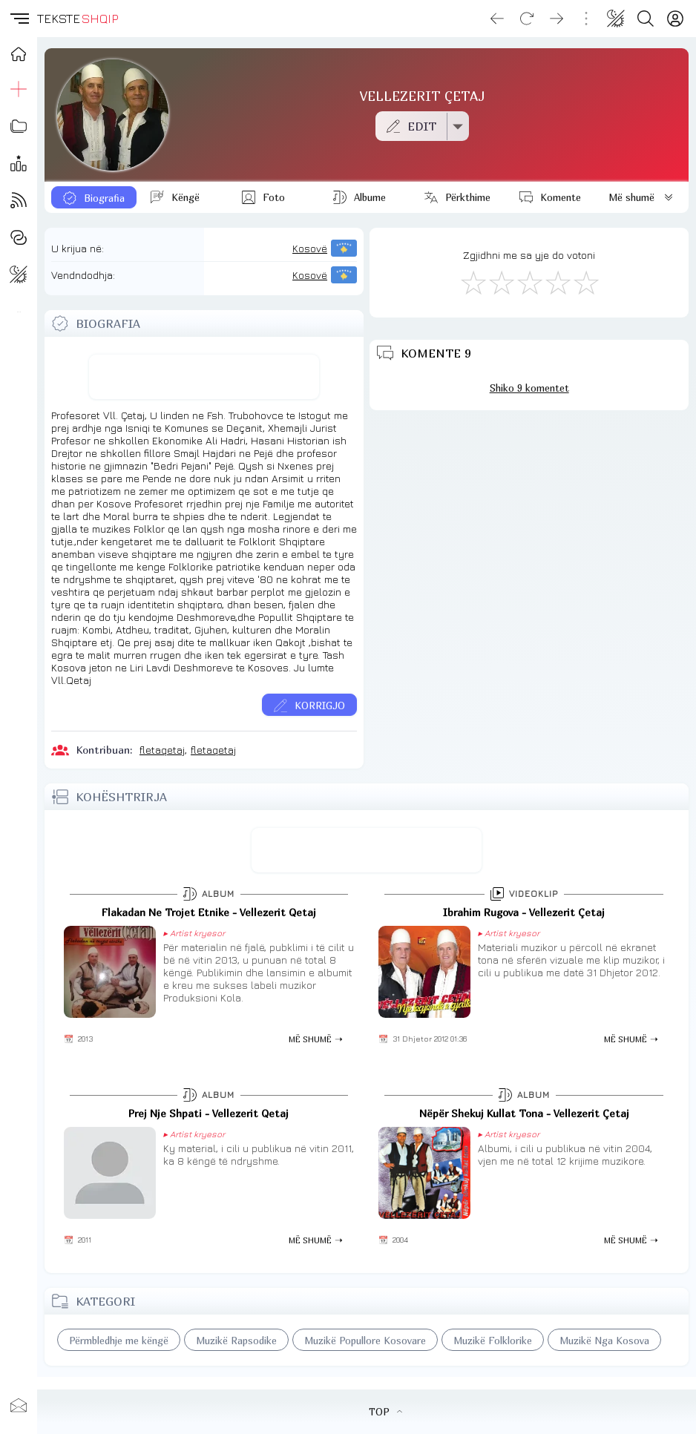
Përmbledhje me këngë (118, 1340)
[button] (18, 18)
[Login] (675, 18)
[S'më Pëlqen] (473, 282)
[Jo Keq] (501, 282)
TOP (385, 1412)
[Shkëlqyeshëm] (585, 282)
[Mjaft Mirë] (557, 282)
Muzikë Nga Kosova (604, 1340)
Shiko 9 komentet (529, 388)
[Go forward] (556, 18)
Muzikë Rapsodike (236, 1340)
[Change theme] (616, 18)
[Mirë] (529, 282)
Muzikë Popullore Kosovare (365, 1340)
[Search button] (645, 18)
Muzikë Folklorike (492, 1340)
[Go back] (497, 18)
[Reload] (527, 18)
